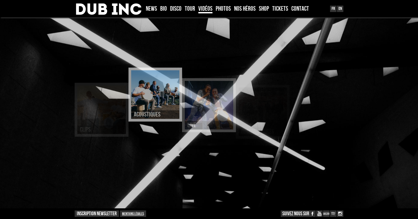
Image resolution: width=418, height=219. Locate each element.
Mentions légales (133, 214)
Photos (223, 9)
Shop (264, 9)
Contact (300, 9)
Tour (190, 9)
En (340, 8)
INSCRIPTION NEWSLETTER (97, 214)
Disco (176, 9)
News (151, 9)
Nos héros (245, 9)
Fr (333, 8)
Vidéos (205, 9)
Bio (163, 9)
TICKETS (280, 9)
